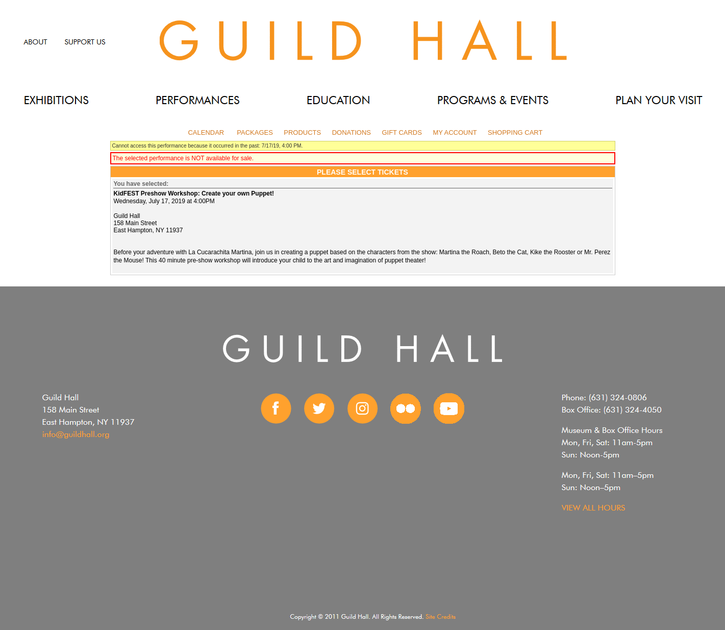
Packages (255, 132)
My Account (454, 132)
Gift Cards (402, 132)
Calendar (206, 132)
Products (302, 132)
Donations (351, 132)
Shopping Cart (515, 132)
